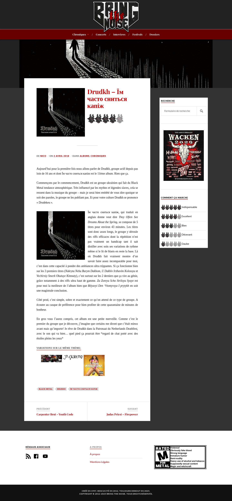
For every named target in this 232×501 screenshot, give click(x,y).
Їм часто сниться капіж (83, 389)
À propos (95, 454)
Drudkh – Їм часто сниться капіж (107, 98)
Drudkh (61, 389)
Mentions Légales (99, 461)
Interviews (119, 34)
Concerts (101, 34)
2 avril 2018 (61, 156)
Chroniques (79, 34)
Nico (43, 156)
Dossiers (155, 34)
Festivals (137, 34)
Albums (84, 156)
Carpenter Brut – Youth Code (55, 414)
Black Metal (46, 389)
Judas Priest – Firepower (122, 414)
